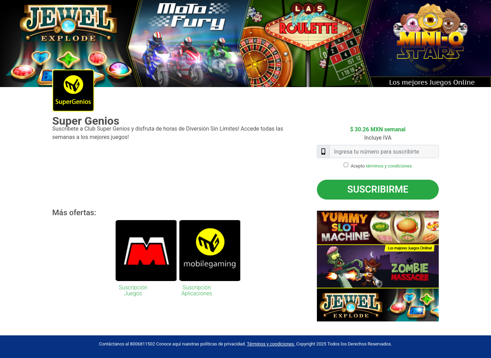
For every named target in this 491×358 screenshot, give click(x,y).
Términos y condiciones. (271, 344)
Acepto (381, 166)
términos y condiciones (389, 166)
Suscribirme (377, 189)
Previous (311, 266)
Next (444, 266)
